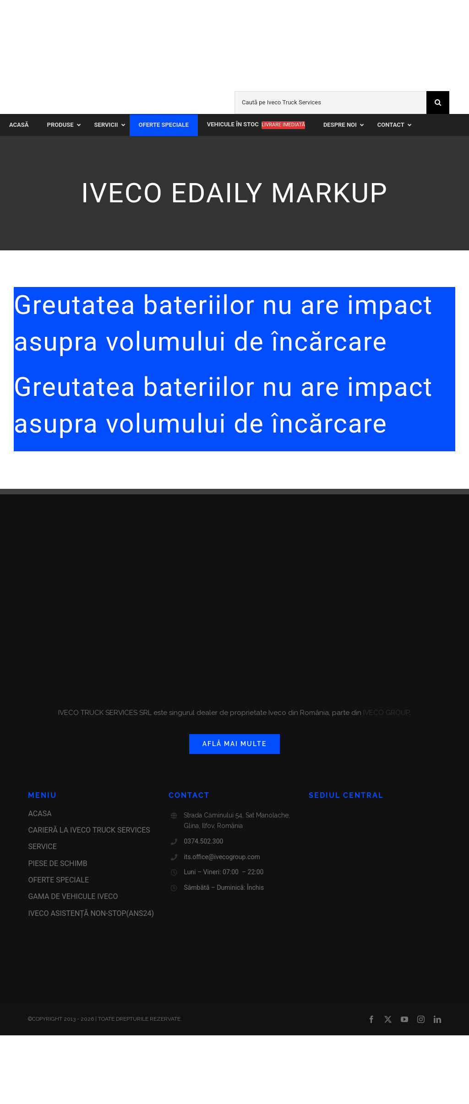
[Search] (437, 102)
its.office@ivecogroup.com (222, 856)
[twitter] (388, 1019)
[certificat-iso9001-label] (48, 989)
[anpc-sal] (48, 955)
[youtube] (404, 1019)
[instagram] (421, 1019)
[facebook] (371, 1019)
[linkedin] (437, 1019)
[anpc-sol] (48, 972)
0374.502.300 (203, 841)
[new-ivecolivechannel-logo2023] (324, 17)
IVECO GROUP (385, 713)
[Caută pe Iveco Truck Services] (330, 102)
